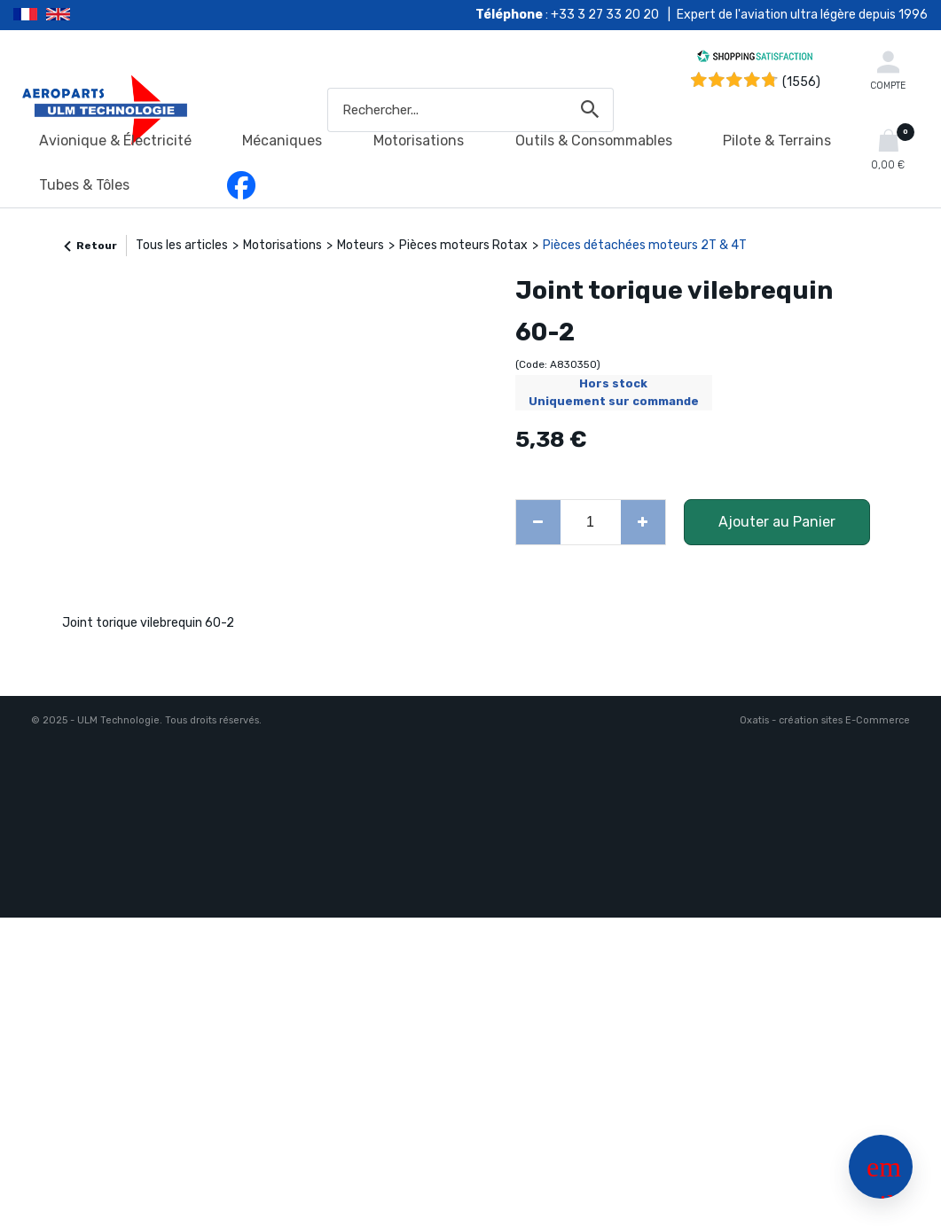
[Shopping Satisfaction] (754, 58)
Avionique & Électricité (115, 140)
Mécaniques (282, 140)
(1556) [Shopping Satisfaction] (801, 82)
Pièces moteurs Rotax (463, 245)
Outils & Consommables (593, 140)
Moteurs (360, 245)
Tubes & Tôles (84, 184)
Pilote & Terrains (777, 140)
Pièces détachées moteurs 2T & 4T (645, 245)
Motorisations (418, 140)
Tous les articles (182, 245)
